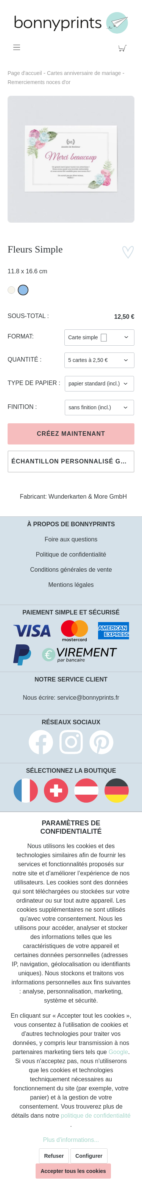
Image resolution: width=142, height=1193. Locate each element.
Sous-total (27, 316)
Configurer (89, 1156)
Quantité (24, 359)
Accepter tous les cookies (73, 1171)
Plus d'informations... (71, 1140)
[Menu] (18, 47)
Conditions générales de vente (71, 569)
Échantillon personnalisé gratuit (72, 461)
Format (20, 336)
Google (118, 1052)
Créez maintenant (71, 433)
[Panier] (124, 47)
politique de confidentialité (96, 1115)
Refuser (54, 1156)
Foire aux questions (71, 539)
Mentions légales (71, 585)
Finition (21, 407)
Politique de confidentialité (71, 554)
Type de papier (33, 383)
